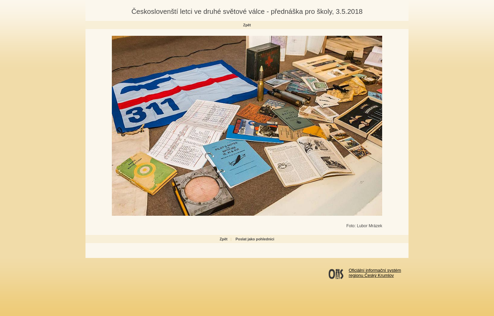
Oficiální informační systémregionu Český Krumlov (375, 273)
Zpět (247, 25)
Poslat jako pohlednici (255, 239)
